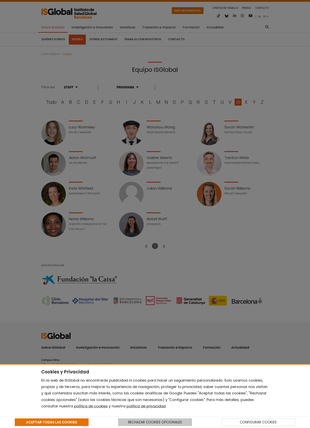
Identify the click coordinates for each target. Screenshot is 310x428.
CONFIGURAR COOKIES (258, 422)
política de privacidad (146, 406)
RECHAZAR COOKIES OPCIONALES (155, 422)
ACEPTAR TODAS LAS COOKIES (51, 422)
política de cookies (91, 406)
